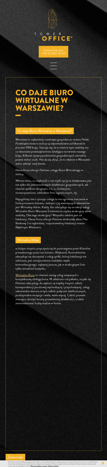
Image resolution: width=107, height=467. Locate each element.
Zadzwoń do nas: (53, 52)
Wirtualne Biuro (25, 275)
